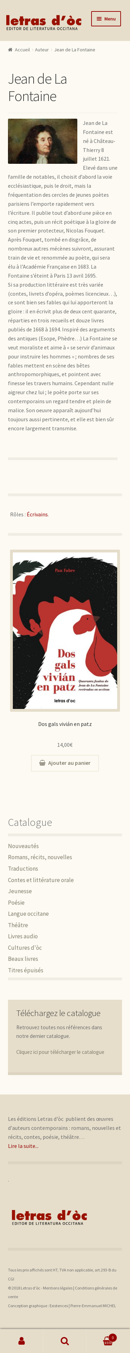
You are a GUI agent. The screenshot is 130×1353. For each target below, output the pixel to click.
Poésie (16, 902)
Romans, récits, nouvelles (40, 857)
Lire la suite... (23, 1145)
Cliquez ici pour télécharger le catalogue (60, 1052)
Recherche (65, 1341)
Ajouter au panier (69, 762)
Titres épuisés (25, 970)
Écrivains (37, 514)
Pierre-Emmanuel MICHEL (93, 1305)
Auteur (42, 49)
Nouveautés (23, 846)
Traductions (23, 868)
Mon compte (21, 1341)
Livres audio (23, 936)
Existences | (60, 1305)
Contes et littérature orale (41, 880)
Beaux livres (23, 959)
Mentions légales (57, 1288)
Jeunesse (20, 891)
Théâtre (18, 925)
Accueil (22, 49)
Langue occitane (28, 913)
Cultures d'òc (25, 948)
